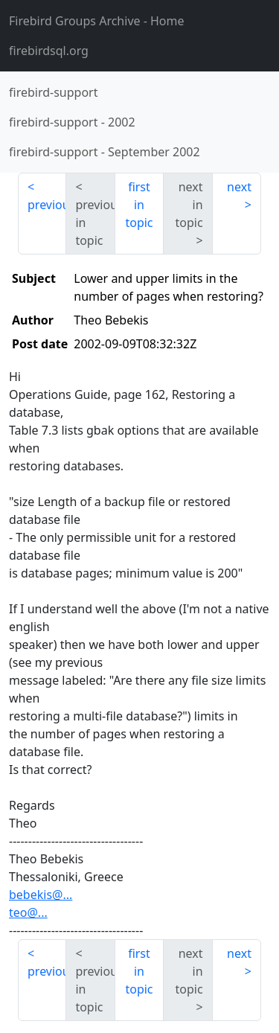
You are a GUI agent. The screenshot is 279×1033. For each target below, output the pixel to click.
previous (47, 204)
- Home (97, 21)
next (239, 187)
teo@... (28, 912)
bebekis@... (40, 894)
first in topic (139, 205)
